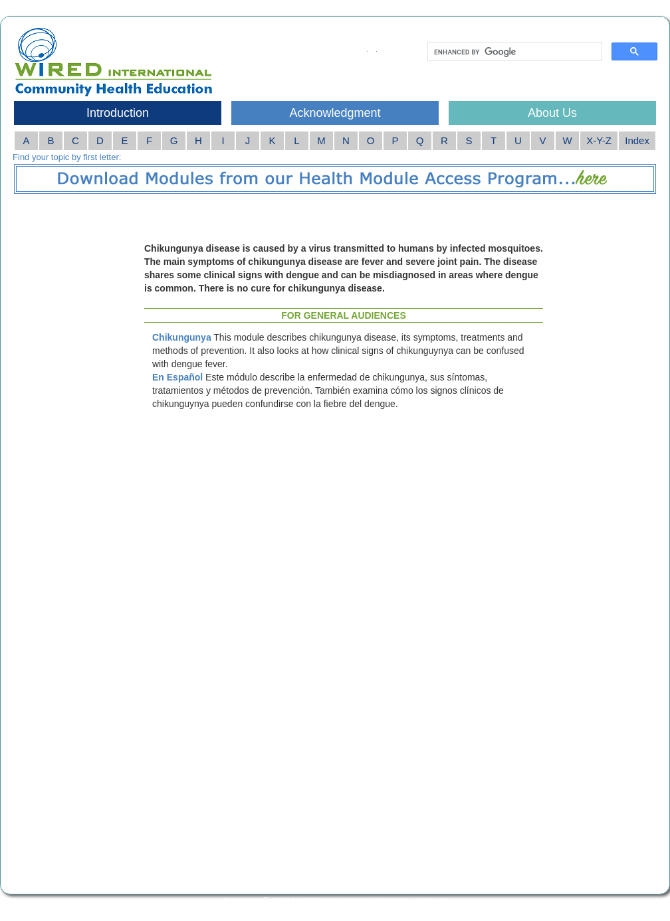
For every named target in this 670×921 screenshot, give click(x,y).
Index (637, 140)
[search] (513, 52)
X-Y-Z (599, 140)
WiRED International (332, 901)
